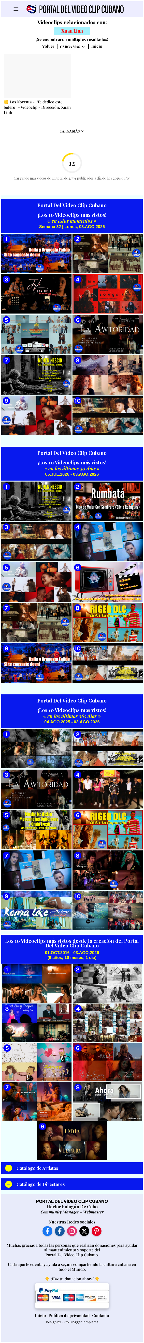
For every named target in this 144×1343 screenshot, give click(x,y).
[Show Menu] (15, 9)
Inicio (96, 46)
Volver (48, 46)
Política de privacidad (69, 1315)
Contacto (100, 1315)
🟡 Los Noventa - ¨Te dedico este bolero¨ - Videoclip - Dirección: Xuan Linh (37, 107)
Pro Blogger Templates (81, 1322)
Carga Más (70, 47)
